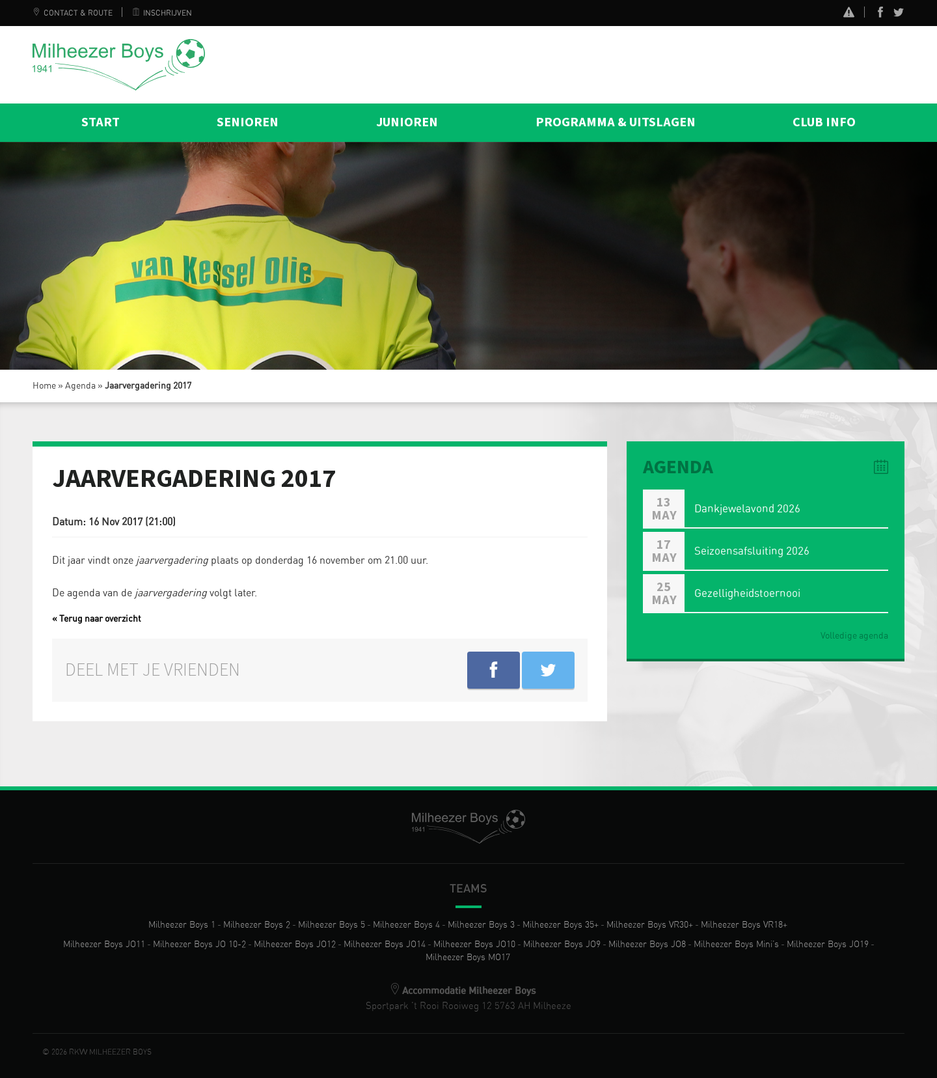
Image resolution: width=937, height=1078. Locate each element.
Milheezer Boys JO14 (385, 944)
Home (44, 386)
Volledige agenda (854, 636)
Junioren (407, 122)
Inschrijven (162, 13)
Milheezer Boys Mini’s (736, 944)
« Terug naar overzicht (96, 619)
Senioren (247, 122)
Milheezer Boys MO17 (468, 957)
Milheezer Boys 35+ (561, 925)
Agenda (80, 386)
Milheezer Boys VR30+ (649, 925)
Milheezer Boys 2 (256, 925)
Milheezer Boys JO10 (474, 944)
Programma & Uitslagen (616, 122)
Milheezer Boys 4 (406, 925)
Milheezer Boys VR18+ (744, 925)
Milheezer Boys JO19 (828, 944)
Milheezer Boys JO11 (104, 944)
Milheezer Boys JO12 (295, 944)
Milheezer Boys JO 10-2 (199, 944)
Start (100, 122)
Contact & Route (73, 13)
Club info (824, 122)
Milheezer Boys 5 (331, 925)
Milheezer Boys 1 (181, 925)
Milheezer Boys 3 (481, 925)
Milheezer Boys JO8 (647, 944)
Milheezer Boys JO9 (562, 944)
